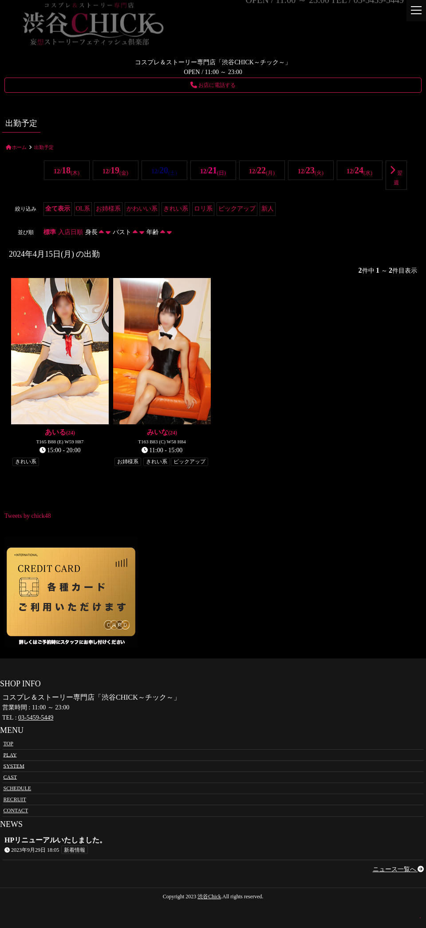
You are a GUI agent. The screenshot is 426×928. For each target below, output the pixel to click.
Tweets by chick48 (27, 516)
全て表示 (57, 208)
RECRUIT (15, 799)
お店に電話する (213, 85)
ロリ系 (203, 208)
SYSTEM (14, 766)
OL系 (83, 208)
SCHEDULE (18, 788)
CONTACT (16, 810)
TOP (8, 743)
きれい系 (175, 208)
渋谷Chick (209, 896)
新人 (267, 208)
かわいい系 (142, 208)
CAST (10, 777)
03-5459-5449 (35, 717)
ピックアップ (237, 208)
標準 (49, 232)
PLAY (10, 755)
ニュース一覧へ (398, 869)
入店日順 (70, 232)
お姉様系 (108, 208)
